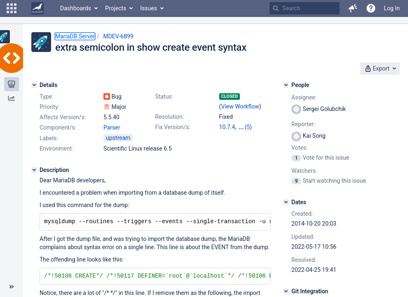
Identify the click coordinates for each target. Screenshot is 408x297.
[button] (11, 8)
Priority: (49, 107)
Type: (46, 96)
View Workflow (240, 106)
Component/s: (58, 127)
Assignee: (304, 97)
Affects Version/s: (63, 117)
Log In (392, 8)
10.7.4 (227, 127)
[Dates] (286, 202)
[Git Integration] (286, 291)
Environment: (56, 148)
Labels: (49, 138)
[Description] (34, 170)
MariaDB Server (75, 36)
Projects (115, 8)
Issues (148, 8)
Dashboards (75, 8)
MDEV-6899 (118, 36)
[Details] (34, 85)
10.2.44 (247, 127)
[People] (286, 85)
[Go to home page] (37, 8)
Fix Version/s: (172, 127)
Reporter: (303, 124)
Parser (111, 127)
